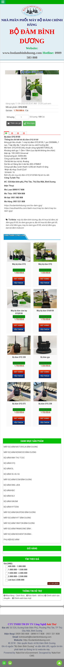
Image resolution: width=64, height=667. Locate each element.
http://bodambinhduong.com (36, 640)
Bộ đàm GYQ (9, 463)
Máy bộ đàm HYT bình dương (17, 518)
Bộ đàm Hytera (11, 507)
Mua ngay (29, 123)
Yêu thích (18, 283)
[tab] (6, 133)
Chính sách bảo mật (21, 598)
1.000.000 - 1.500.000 (15, 569)
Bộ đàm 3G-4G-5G (12, 474)
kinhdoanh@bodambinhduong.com (35, 637)
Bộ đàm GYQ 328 (19, 357)
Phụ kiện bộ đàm (11, 539)
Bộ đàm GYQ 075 (19, 404)
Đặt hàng (18, 279)
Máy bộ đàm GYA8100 (45, 311)
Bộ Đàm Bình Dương (24, 646)
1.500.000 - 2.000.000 (15, 573)
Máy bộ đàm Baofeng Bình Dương (20, 512)
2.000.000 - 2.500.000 (15, 576)
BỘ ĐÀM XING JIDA (12, 485)
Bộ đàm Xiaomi (11, 501)
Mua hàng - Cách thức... (15, 595)
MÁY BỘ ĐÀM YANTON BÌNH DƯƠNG (19, 523)
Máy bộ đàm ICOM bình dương (18, 479)
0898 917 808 (37, 633)
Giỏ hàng (32, 548)
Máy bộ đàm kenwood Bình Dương (20, 452)
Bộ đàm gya (45, 357)
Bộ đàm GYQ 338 (45, 404)
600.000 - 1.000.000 (15, 566)
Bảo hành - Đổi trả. (35, 595)
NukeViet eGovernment (27, 652)
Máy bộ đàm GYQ (19, 264)
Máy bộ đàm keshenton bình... (18, 534)
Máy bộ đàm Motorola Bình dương (21, 447)
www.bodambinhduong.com (22, 53)
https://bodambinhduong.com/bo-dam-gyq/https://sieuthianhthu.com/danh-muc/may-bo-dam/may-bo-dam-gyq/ (30, 208)
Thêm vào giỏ (14, 123)
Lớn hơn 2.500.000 (14, 580)
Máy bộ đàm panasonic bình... (18, 529)
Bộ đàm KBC (9, 490)
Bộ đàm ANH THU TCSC (14, 458)
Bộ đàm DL (9, 469)
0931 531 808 (53, 633)
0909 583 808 (22, 633)
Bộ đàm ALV (9, 496)
